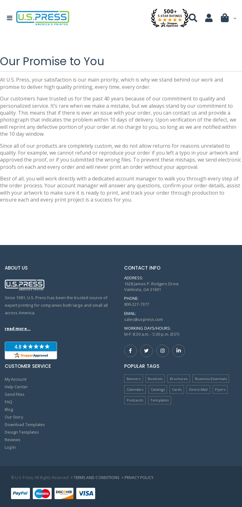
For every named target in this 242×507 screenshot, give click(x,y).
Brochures (179, 378)
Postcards (135, 400)
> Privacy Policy (137, 477)
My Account (16, 379)
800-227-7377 (136, 304)
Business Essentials (211, 378)
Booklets (155, 378)
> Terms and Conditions (95, 477)
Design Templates (22, 432)
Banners (134, 378)
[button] (229, 19)
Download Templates (25, 424)
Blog (9, 409)
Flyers (220, 389)
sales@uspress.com (143, 319)
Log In (10, 447)
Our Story (14, 417)
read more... (18, 328)
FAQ (8, 402)
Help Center (16, 387)
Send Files (15, 394)
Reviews (13, 439)
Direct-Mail (198, 389)
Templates (159, 400)
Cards (177, 389)
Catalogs (158, 389)
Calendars (135, 389)
